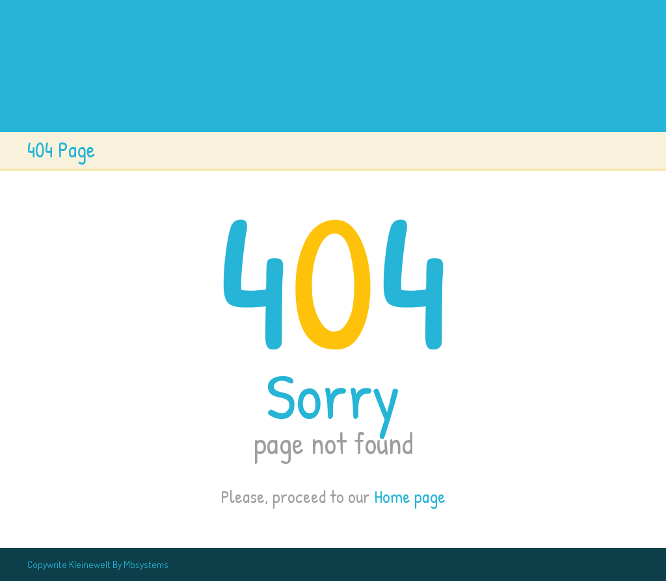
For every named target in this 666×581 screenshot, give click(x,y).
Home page (410, 496)
